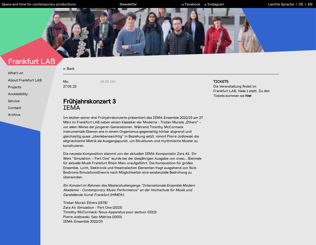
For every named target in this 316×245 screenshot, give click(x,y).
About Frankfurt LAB (25, 80)
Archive (14, 114)
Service (14, 101)
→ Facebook (190, 4)
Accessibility (18, 94)
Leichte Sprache (281, 4)
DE (301, 4)
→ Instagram (214, 4)
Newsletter (128, 4)
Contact (14, 108)
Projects (14, 87)
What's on (15, 73)
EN (310, 4)
